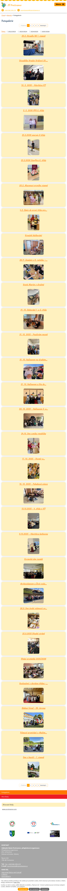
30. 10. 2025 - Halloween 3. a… (33, 409)
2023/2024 (23, 32)
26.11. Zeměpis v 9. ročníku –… (33, 260)
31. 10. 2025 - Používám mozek (33, 334)
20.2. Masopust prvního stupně (33, 185)
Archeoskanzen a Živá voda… (33, 584)
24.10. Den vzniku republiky (33, 433)
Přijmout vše (23, 889)
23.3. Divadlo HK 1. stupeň (33, 36)
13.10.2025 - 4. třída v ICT (33, 509)
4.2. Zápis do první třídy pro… (33, 210)
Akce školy (5, 797)
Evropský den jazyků (33, 559)
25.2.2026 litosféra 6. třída (33, 160)
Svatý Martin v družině (33, 284)
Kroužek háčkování (33, 235)
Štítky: (3, 31)
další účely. (17, 882)
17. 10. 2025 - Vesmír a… (33, 459)
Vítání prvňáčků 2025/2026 (33, 659)
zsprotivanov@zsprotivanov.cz (30, 10)
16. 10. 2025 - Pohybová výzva (33, 484)
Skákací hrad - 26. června (33, 708)
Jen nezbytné (34, 889)
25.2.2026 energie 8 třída (33, 135)
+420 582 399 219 (10, 10)
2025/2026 (45, 32)
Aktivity (9, 15)
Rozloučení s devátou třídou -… (33, 683)
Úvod (3, 15)
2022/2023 (12, 32)
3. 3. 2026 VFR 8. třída (33, 110)
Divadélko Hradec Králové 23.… (33, 60)
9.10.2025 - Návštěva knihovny (33, 534)
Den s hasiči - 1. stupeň (33, 757)
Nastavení (45, 889)
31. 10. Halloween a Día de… (33, 384)
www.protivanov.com (9, 809)
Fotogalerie (5, 792)
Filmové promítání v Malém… (33, 733)
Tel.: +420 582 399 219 (13, 864)
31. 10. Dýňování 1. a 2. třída (34, 310)
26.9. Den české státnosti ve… (33, 608)
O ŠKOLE (4, 875)
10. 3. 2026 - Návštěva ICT (33, 85)
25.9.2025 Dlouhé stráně (33, 633)
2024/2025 (34, 32)
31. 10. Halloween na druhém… (33, 359)
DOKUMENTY (6, 877)
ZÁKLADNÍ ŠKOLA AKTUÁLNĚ (11, 873)
